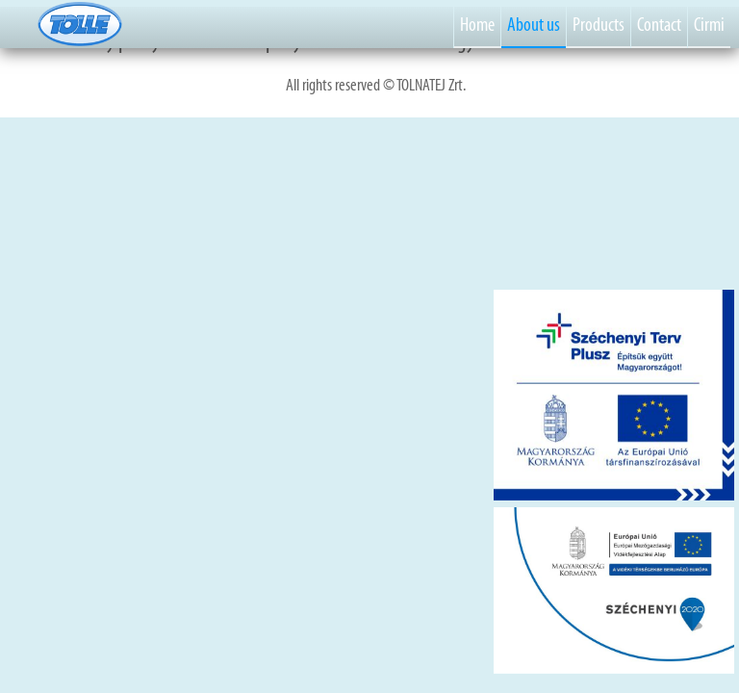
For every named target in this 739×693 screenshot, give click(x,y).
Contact (659, 24)
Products (598, 24)
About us (533, 24)
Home (477, 24)
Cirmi (709, 24)
